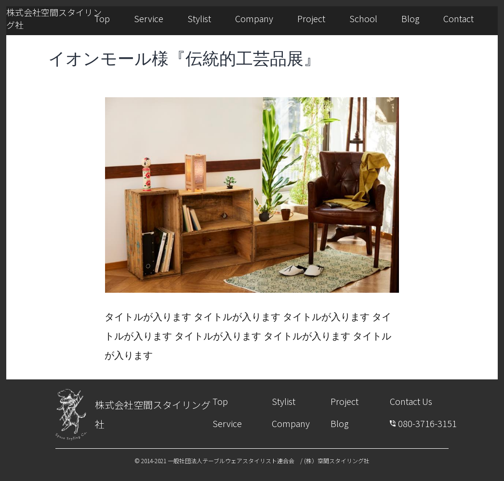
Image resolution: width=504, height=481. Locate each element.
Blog (410, 18)
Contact (458, 18)
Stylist (199, 18)
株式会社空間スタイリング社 (54, 18)
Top (102, 18)
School (363, 18)
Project (311, 18)
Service (148, 18)
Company (254, 18)
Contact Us (411, 401)
